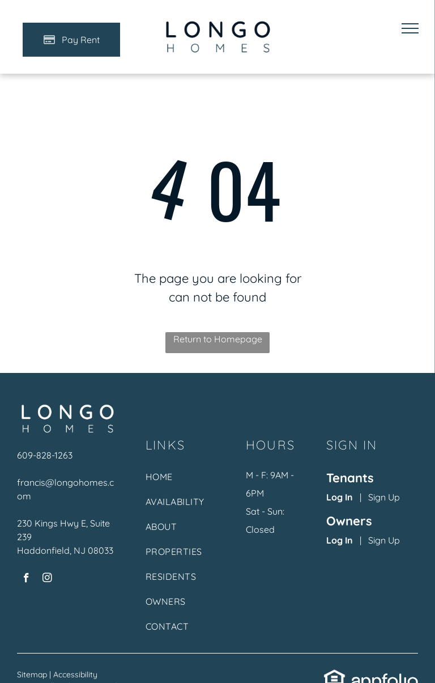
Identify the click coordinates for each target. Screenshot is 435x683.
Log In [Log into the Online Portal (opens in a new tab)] (339, 497)
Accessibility (75, 674)
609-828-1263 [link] (44, 455)
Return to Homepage (217, 339)
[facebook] (26, 579)
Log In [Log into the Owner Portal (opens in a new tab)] (339, 540)
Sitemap (32, 674)
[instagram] (47, 579)
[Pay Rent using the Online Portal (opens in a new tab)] (71, 40)
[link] (334, 675)
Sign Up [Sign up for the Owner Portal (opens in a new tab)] (384, 540)
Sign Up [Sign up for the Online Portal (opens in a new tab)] (384, 497)
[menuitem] (182, 482)
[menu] (410, 28)
